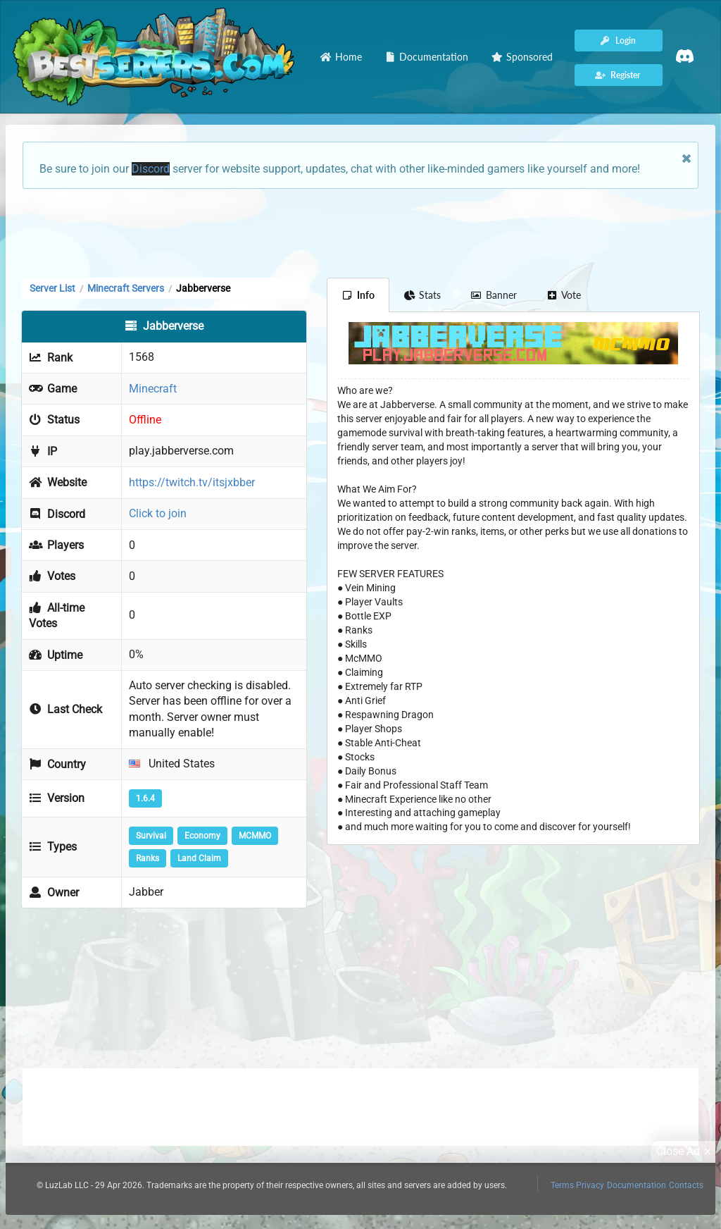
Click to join (158, 513)
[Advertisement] (360, 232)
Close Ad (685, 1151)
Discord (151, 168)
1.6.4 (145, 798)
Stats (422, 295)
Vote (564, 295)
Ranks (147, 858)
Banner (493, 295)
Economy (202, 836)
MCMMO (255, 836)
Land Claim (199, 858)
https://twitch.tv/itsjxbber (192, 482)
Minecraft (153, 388)
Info (358, 295)
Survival (151, 836)
